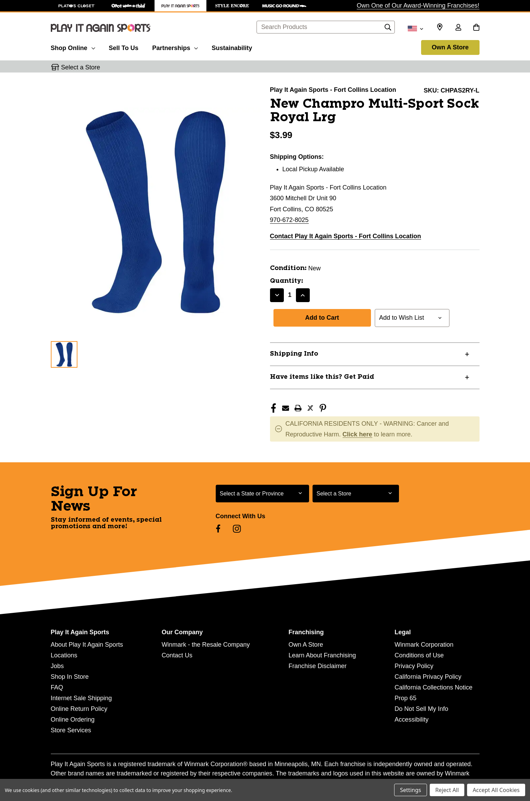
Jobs (57, 666)
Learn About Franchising (322, 655)
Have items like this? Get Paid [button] (322, 377)
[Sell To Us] (124, 47)
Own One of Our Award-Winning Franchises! (418, 5)
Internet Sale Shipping (81, 698)
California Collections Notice (433, 687)
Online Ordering (73, 719)
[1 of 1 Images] (64, 354)
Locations (64, 655)
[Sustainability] (232, 47)
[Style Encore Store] (232, 5)
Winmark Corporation (423, 644)
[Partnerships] (175, 47)
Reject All (447, 790)
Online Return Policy (79, 708)
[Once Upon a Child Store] (129, 5)
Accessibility (411, 719)
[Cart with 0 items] (476, 28)
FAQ (57, 687)
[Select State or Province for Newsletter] (262, 493)
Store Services (71, 730)
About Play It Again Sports (87, 644)
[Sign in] (458, 28)
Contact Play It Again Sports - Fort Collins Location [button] (345, 236)
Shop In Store (70, 676)
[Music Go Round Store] (284, 5)
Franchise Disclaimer (317, 666)
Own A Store (450, 47)
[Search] (387, 29)
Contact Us (176, 655)
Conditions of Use (419, 655)
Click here (357, 434)
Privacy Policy (413, 666)
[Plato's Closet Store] (77, 5)
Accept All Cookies (496, 790)
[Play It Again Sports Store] (180, 5)
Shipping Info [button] (294, 354)
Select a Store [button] (80, 67)
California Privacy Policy (427, 676)
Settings (410, 790)
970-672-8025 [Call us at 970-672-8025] (289, 219)
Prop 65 (405, 698)
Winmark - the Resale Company (205, 644)
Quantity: (286, 281)
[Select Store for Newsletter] (356, 493)
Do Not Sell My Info (421, 708)
